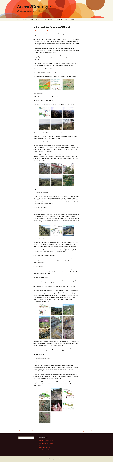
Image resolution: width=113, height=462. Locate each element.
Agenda (25, 19)
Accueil (18, 19)
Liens (66, 19)
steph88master (59, 30)
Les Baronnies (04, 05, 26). (44, 447)
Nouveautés (59, 19)
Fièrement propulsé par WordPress (56, 459)
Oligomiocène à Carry (88, 431)
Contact (73, 19)
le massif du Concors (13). (44, 450)
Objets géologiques (47, 19)
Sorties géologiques (35, 19)
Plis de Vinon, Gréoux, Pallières (27, 431)
